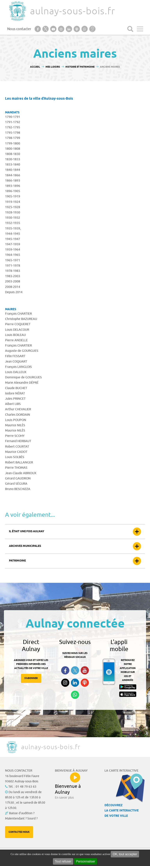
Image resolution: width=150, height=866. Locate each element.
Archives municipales (25, 546)
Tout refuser (63, 861)
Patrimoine (17, 561)
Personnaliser (85, 861)
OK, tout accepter (125, 854)
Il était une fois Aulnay (26, 531)
